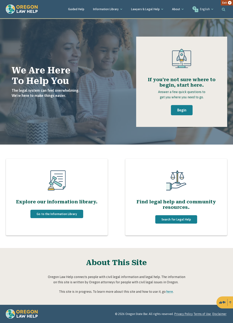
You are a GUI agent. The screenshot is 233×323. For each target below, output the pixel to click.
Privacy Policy (183, 314)
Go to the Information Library (57, 214)
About (178, 9)
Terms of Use (202, 314)
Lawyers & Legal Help (147, 9)
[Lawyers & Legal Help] (147, 9)
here (169, 292)
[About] (178, 9)
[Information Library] (108, 9)
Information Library (107, 9)
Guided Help (76, 9)
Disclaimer (219, 314)
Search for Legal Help (176, 219)
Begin (181, 110)
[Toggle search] (223, 9)
